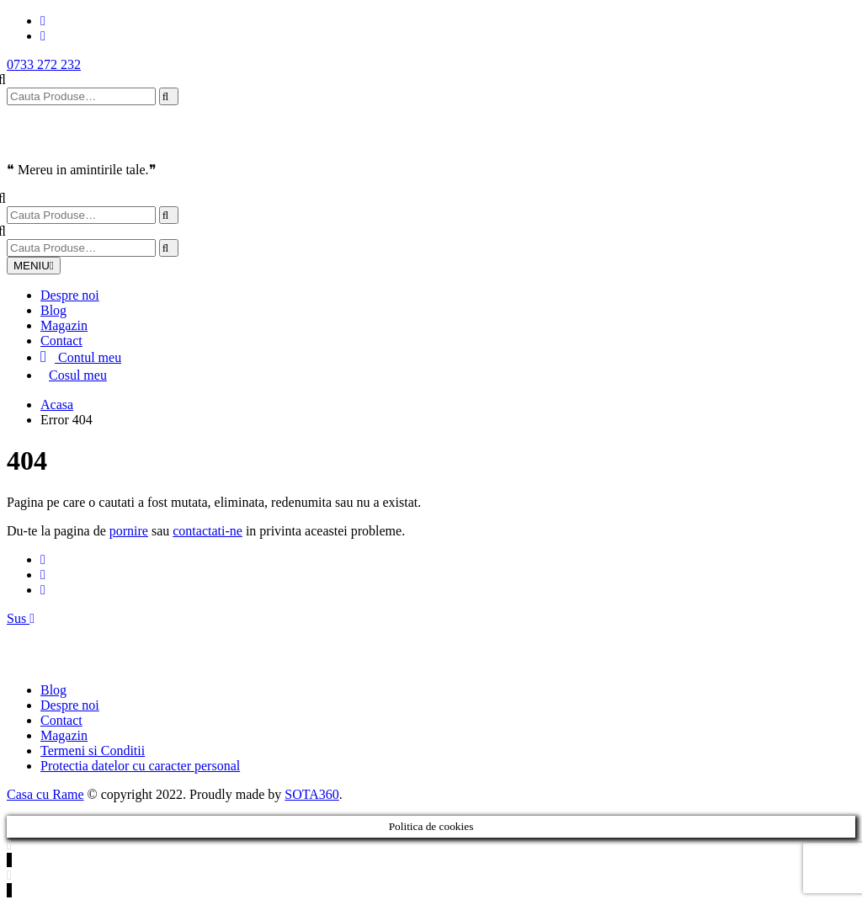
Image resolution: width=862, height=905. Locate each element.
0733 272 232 (44, 64)
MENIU (33, 265)
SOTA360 (312, 794)
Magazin (64, 325)
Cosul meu (78, 375)
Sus (21, 618)
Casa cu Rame (45, 794)
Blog (53, 310)
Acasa (56, 404)
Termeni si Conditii (92, 750)
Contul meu (80, 357)
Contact (61, 340)
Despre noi (69, 295)
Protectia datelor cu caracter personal (140, 766)
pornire (128, 531)
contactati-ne (207, 531)
